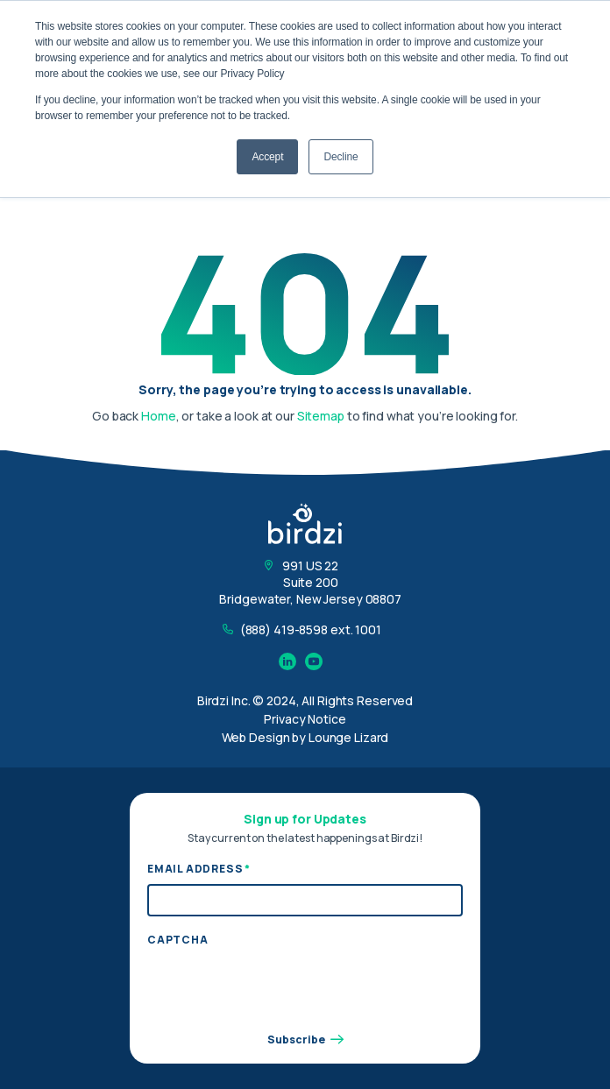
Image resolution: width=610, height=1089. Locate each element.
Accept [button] (267, 157)
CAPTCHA (178, 940)
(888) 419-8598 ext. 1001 (310, 629)
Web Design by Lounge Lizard (305, 737)
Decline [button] (340, 157)
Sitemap (320, 415)
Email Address (199, 869)
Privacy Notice (304, 719)
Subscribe (305, 1040)
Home (158, 415)
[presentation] (280, 988)
